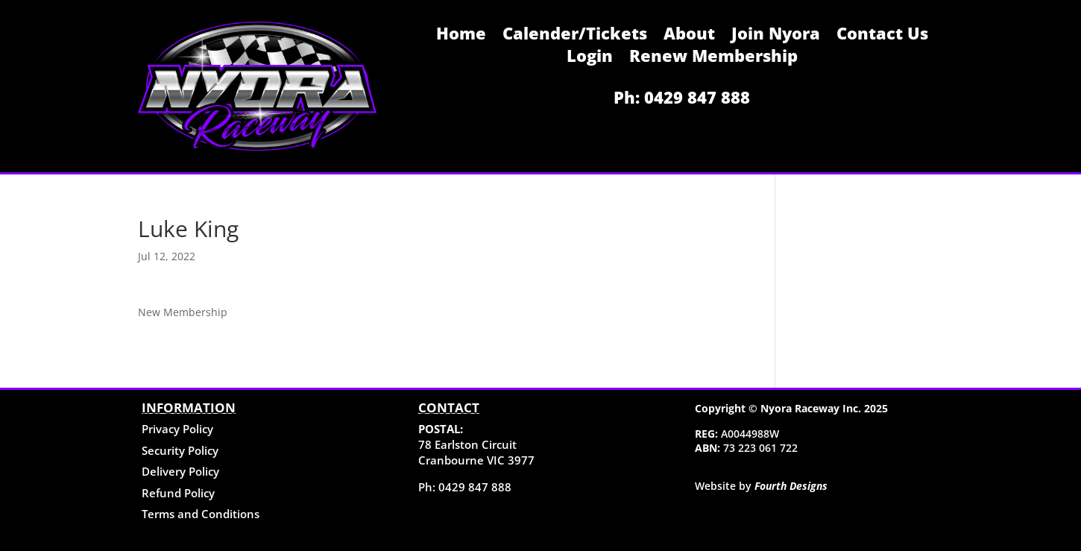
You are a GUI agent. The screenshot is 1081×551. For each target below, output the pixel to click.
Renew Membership (713, 58)
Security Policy (180, 450)
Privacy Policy (177, 428)
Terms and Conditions (200, 513)
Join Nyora (775, 36)
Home (461, 36)
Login (590, 58)
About (689, 36)
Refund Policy (178, 492)
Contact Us (882, 36)
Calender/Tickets (574, 36)
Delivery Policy (180, 471)
